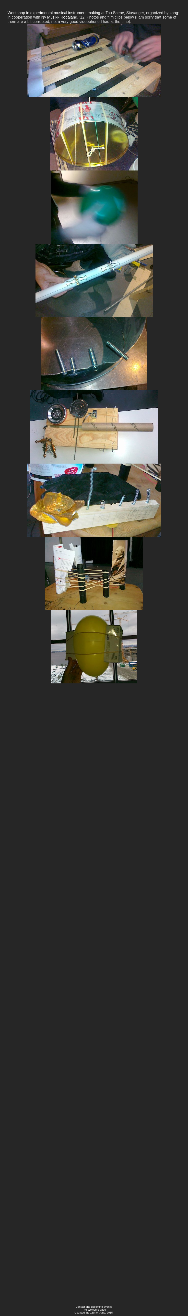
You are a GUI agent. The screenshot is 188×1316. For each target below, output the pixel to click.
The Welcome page (94, 1309)
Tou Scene (115, 13)
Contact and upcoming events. (93, 1306)
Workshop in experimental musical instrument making (54, 13)
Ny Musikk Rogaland (59, 17)
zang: (174, 13)
